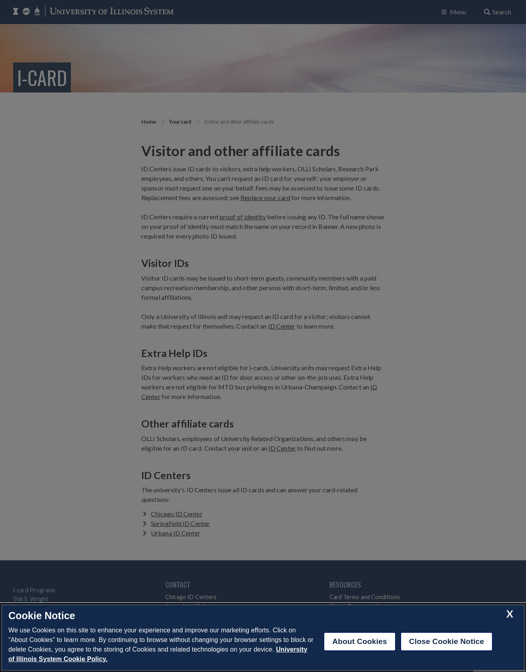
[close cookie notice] (510, 614)
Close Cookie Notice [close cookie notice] (446, 641)
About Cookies (359, 641)
